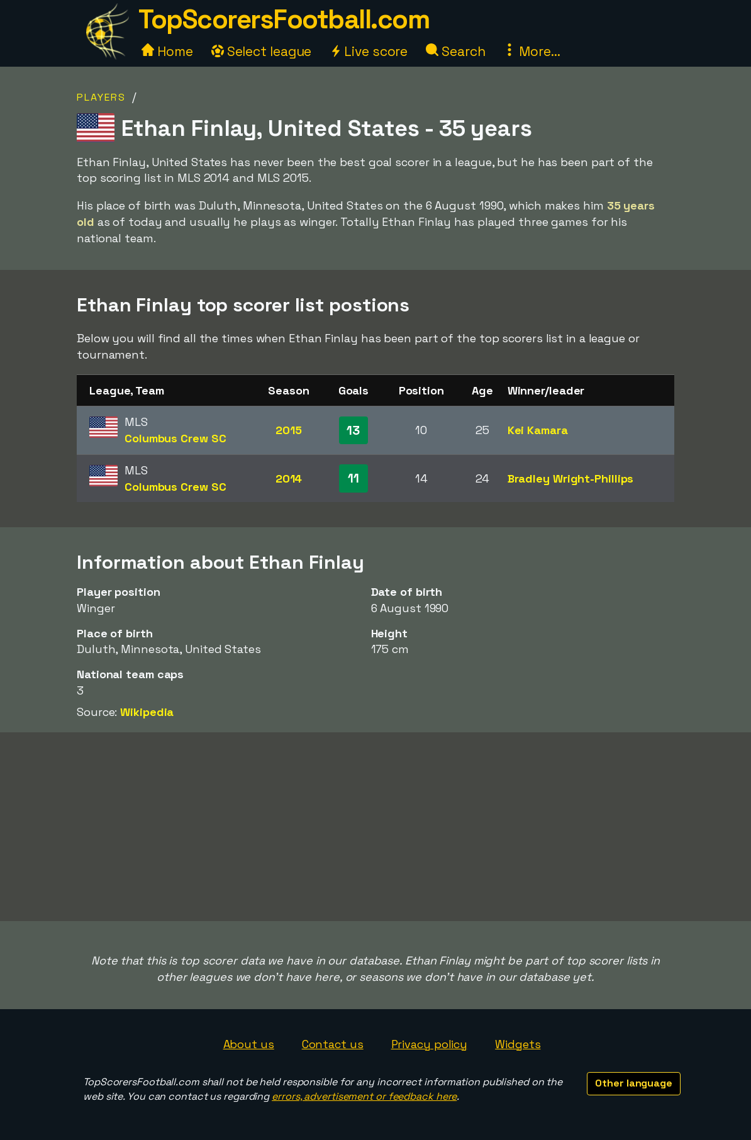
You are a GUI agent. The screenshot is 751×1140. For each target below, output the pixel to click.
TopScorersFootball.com (283, 19)
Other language (633, 1083)
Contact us (333, 1044)
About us (248, 1044)
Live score (369, 51)
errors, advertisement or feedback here (364, 1096)
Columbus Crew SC (175, 438)
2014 (289, 478)
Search (455, 51)
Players (101, 97)
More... (531, 51)
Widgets (517, 1044)
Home (167, 51)
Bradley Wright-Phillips (571, 478)
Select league (261, 51)
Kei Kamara (538, 430)
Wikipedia (147, 712)
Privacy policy (429, 1044)
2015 (288, 430)
